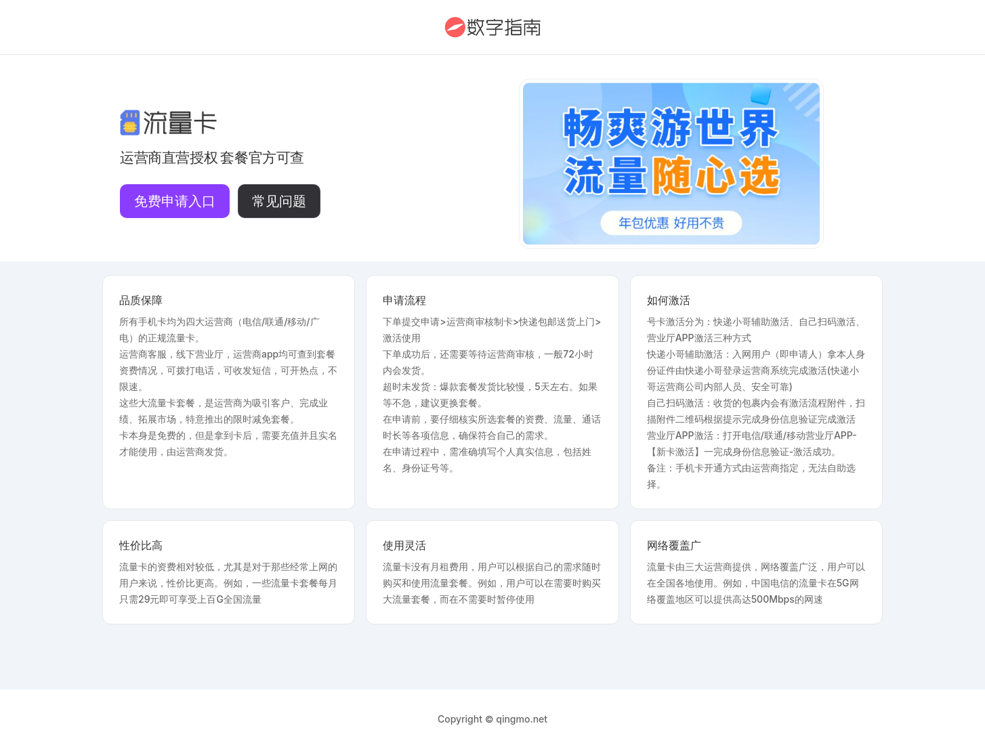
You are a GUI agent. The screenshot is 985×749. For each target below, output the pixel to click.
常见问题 (279, 201)
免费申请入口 (174, 201)
